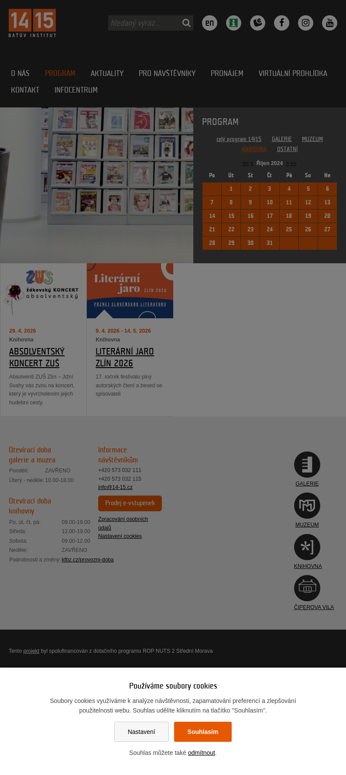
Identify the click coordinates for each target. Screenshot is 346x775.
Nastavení (141, 731)
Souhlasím (203, 731)
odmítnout (201, 752)
